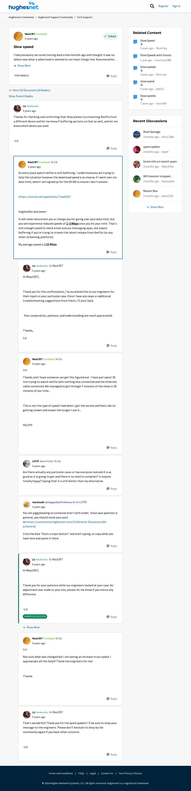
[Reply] (112, 76)
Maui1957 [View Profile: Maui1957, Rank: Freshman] (30, 34)
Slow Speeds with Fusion (155, 55)
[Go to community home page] (24, 6)
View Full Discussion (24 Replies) (29, 90)
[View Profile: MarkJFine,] (136, 164)
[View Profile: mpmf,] (136, 149)
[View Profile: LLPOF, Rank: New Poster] (26, 463)
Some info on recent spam (160, 161)
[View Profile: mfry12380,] (136, 134)
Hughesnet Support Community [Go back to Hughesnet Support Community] (55, 17)
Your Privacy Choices (131, 773)
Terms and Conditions (61, 773)
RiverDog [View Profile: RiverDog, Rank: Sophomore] (161, 48)
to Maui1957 (56, 266)
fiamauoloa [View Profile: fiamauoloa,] (168, 181)
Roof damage (151, 132)
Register (163, 6)
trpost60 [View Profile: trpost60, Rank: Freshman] (161, 103)
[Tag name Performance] (22, 76)
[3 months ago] (151, 196)
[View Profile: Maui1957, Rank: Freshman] (18, 36)
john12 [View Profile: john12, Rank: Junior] (160, 89)
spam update (151, 147)
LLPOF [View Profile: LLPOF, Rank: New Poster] (35, 461)
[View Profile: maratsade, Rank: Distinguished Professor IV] (26, 504)
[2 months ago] (151, 137)
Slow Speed (147, 41)
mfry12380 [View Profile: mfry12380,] (168, 137)
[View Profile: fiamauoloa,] (136, 179)
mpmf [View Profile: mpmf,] (165, 151)
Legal (93, 773)
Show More (22, 65)
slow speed (147, 81)
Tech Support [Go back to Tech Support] (84, 17)
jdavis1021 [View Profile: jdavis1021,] (167, 196)
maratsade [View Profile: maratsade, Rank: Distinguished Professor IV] (38, 502)
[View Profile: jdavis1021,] (136, 194)
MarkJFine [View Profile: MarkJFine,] (168, 166)
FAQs (81, 773)
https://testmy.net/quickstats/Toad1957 (44, 197)
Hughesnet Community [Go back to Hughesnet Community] (21, 17)
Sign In (176, 6)
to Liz (54, 162)
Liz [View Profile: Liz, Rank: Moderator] (24, 106)
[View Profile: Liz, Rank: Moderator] (17, 108)
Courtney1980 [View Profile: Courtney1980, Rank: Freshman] (163, 60)
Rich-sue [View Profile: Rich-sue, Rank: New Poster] (161, 74)
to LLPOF (81, 502)
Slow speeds (148, 67)
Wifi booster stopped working (156, 176)
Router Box (150, 191)
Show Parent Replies (21, 96)
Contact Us (107, 773)
